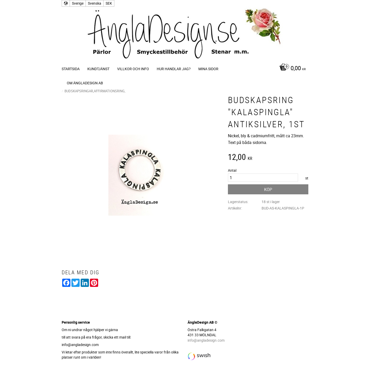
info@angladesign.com (206, 340)
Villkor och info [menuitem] (133, 68)
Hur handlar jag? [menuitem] (174, 68)
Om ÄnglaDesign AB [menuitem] (85, 82)
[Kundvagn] (291, 68)
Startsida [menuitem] (71, 68)
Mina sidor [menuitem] (208, 68)
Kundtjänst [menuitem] (98, 68)
